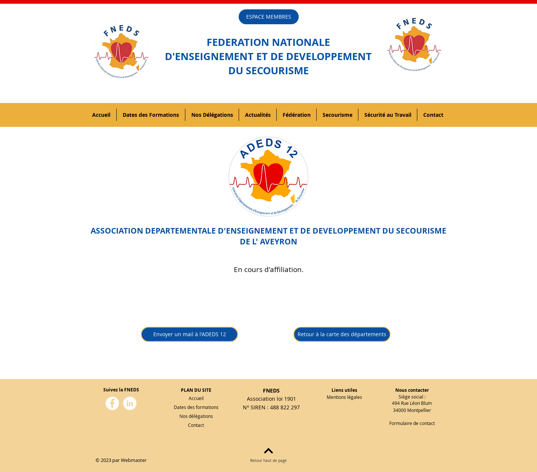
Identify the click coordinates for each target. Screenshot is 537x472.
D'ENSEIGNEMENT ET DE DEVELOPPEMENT (268, 56)
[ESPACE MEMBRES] (269, 16)
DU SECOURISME (268, 70)
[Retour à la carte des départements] (341, 334)
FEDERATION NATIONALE (268, 42)
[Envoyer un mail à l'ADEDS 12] (189, 334)
